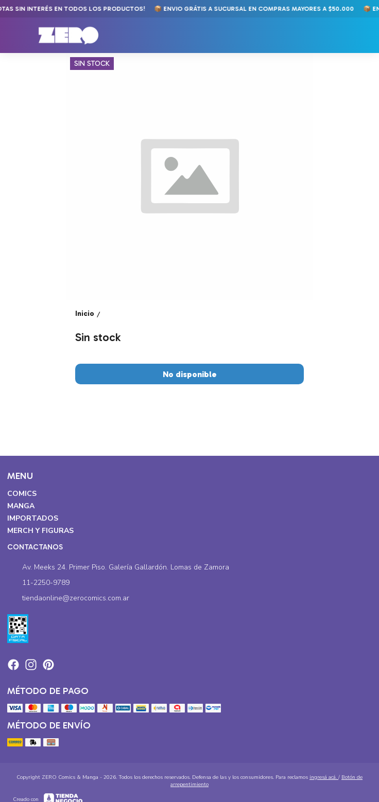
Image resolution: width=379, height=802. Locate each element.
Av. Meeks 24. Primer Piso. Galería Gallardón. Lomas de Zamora (118, 567)
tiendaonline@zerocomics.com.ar (68, 598)
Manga (21, 506)
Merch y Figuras (40, 531)
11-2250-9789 (38, 583)
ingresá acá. (323, 777)
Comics (22, 493)
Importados (32, 518)
